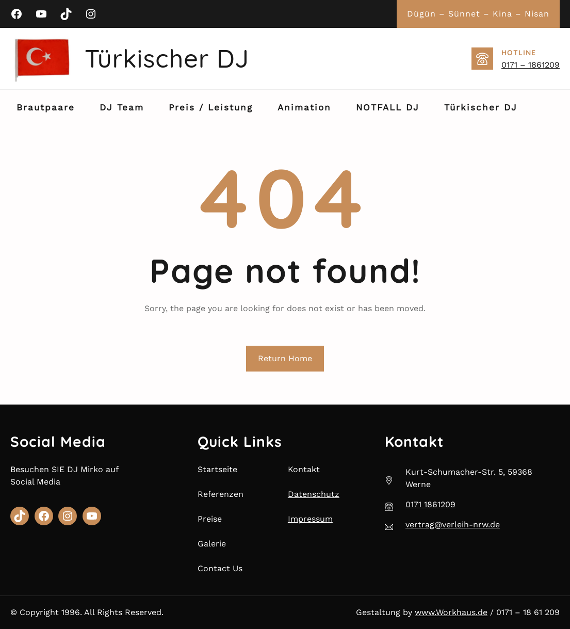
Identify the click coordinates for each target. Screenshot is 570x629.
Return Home (285, 358)
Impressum (310, 519)
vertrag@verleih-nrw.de (452, 524)
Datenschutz (313, 494)
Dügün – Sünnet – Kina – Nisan (478, 14)
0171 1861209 (430, 504)
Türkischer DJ (167, 58)
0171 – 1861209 (530, 65)
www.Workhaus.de (451, 612)
